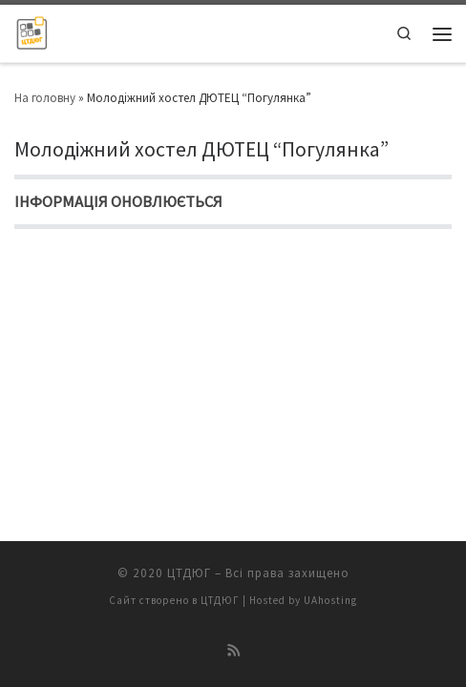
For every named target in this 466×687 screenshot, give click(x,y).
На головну (44, 98)
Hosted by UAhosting (303, 600)
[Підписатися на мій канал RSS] (233, 650)
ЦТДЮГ (189, 573)
